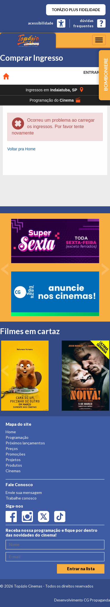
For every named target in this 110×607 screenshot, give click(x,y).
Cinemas (13, 470)
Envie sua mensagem (24, 492)
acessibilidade (40, 23)
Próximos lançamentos (25, 442)
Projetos (13, 459)
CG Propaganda (97, 600)
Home (11, 431)
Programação (17, 437)
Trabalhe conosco (21, 498)
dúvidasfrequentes (83, 23)
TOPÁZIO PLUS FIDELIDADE (76, 10)
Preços (12, 448)
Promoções (15, 454)
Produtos (14, 465)
